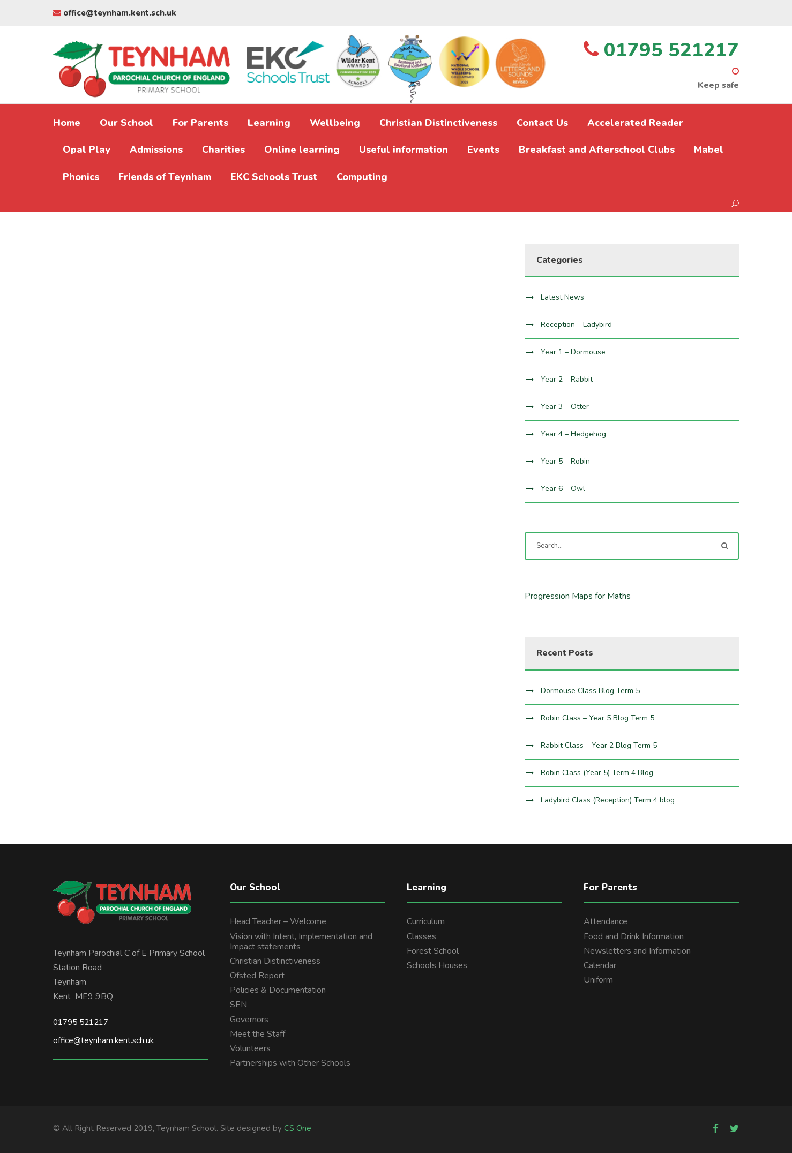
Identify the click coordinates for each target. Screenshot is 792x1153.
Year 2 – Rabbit (567, 379)
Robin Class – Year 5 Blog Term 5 (597, 718)
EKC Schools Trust (273, 176)
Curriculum (426, 921)
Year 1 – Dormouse (573, 352)
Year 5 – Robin (565, 461)
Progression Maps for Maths (578, 596)
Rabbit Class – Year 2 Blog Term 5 (599, 745)
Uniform (598, 980)
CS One (297, 1128)
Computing (362, 176)
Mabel (708, 149)
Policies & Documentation (278, 990)
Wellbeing (335, 122)
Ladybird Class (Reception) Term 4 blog (608, 800)
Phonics (81, 176)
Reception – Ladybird (576, 324)
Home (66, 122)
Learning (269, 122)
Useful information (403, 149)
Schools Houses (437, 965)
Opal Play (86, 149)
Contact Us (542, 122)
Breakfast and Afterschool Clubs (597, 149)
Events (483, 149)
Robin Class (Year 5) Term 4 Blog (597, 773)
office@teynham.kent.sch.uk (114, 13)
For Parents (200, 122)
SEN (238, 1004)
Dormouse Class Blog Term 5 (590, 691)
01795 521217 (80, 1022)
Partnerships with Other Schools (290, 1063)
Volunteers (250, 1048)
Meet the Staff (257, 1034)
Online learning (302, 149)
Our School (126, 122)
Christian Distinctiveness (438, 122)
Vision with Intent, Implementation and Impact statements (301, 942)
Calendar (600, 965)
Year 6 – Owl (563, 488)
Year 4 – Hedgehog (573, 434)
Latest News (562, 297)
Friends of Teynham (164, 176)
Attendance (605, 921)
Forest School (433, 951)
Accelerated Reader (635, 122)
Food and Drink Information (634, 936)
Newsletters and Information (637, 951)
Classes (421, 936)
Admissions (156, 149)
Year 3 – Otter (565, 406)
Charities (223, 149)
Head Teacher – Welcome (278, 921)
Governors (249, 1019)
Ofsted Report (257, 975)
